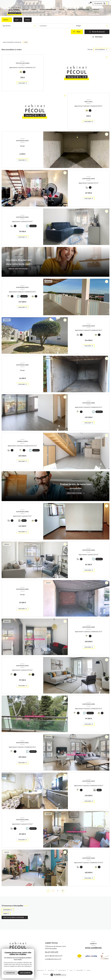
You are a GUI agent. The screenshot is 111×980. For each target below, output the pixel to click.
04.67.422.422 (51, 952)
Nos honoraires (51, 970)
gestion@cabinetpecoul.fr (53, 956)
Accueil (16, 9)
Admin (71, 970)
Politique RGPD (79, 970)
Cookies (88, 970)
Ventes (61, 9)
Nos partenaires (40, 970)
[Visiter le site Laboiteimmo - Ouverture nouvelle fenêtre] (58, 975)
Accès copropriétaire (48, 9)
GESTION (25, 9)
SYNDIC (33, 9)
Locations (71, 9)
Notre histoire (83, 9)
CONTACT (95, 9)
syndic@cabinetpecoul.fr (53, 959)
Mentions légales (62, 970)
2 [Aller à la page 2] (57, 891)
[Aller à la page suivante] (62, 890)
